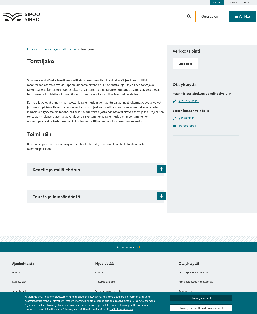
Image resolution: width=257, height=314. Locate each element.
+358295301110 (189, 101)
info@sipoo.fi (187, 126)
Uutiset (16, 272)
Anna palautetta (128, 247)
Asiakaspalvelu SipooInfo (193, 272)
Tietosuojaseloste (105, 281)
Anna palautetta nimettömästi (196, 281)
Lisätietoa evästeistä (121, 309)
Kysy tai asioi (186, 291)
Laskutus (100, 272)
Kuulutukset (19, 281)
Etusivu (32, 49)
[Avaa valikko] (242, 16)
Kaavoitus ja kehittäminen (59, 49)
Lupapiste (185, 64)
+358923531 (187, 118)
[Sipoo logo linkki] (21, 20)
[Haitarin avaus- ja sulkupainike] (161, 169)
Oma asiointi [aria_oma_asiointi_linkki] (211, 16)
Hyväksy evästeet (201, 298)
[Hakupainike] (189, 16)
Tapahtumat (19, 291)
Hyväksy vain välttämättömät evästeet (201, 308)
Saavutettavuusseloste (108, 291)
